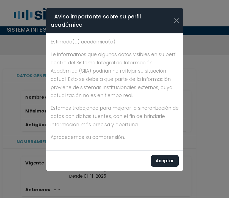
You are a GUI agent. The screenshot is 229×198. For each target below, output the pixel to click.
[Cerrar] (176, 20)
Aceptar (165, 161)
